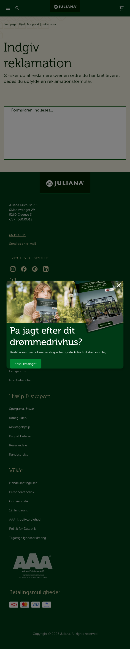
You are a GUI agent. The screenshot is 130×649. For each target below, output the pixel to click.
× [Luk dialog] (118, 284)
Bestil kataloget (25, 364)
